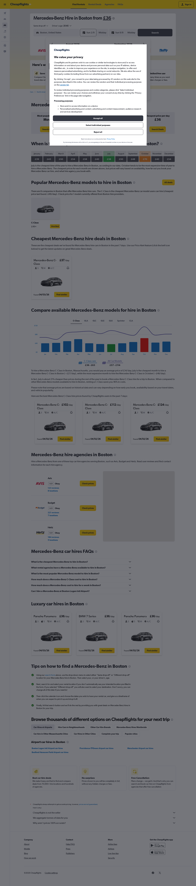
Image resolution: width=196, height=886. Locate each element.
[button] (98, 118)
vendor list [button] (64, 85)
